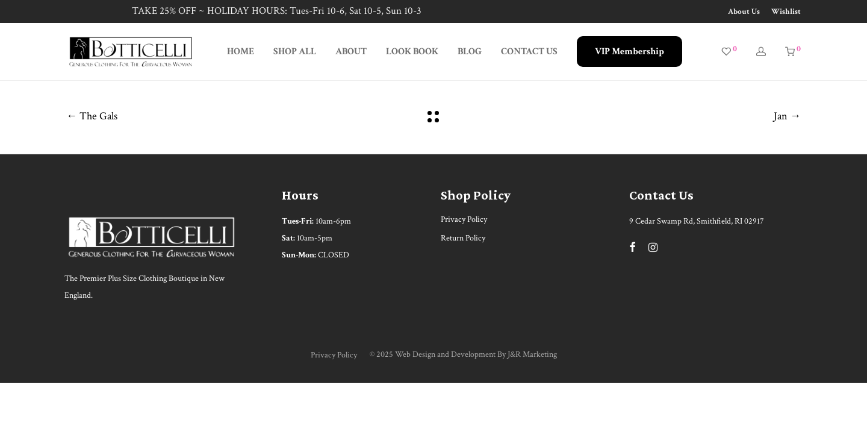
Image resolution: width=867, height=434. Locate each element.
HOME (240, 51)
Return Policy (463, 238)
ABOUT (351, 51)
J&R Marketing (532, 354)
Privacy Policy (464, 219)
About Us (744, 12)
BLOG (470, 51)
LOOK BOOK (412, 51)
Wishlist (786, 12)
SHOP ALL (294, 51)
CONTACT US (529, 51)
